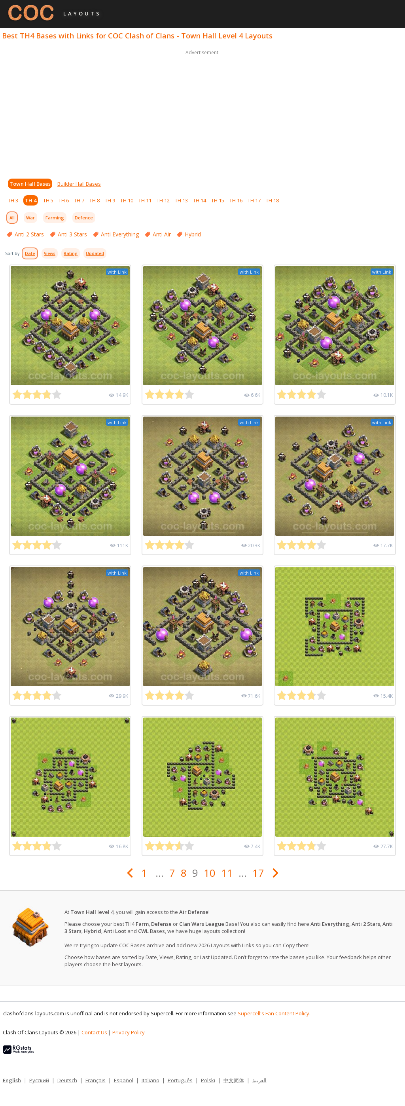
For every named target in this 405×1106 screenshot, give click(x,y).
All (12, 218)
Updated (95, 253)
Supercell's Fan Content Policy (273, 1013)
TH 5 (48, 200)
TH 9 (110, 200)
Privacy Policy (128, 1032)
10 (210, 873)
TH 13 (181, 200)
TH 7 (79, 200)
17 (258, 873)
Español (123, 1080)
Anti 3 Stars (72, 234)
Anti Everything (120, 234)
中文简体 (233, 1080)
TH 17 (254, 200)
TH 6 (64, 200)
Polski (208, 1080)
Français (95, 1080)
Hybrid (193, 234)
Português (180, 1080)
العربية (259, 1080)
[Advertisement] (202, 112)
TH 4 (30, 200)
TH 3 (13, 200)
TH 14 (199, 200)
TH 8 (94, 200)
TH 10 (126, 200)
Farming (54, 218)
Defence (84, 218)
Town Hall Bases (30, 183)
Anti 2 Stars (29, 234)
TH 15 (217, 200)
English (12, 1080)
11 (227, 873)
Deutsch (67, 1080)
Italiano (150, 1080)
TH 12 (163, 200)
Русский (39, 1080)
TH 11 (144, 200)
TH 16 (235, 200)
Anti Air (162, 234)
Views (49, 253)
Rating (71, 253)
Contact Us (94, 1032)
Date (30, 253)
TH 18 (272, 200)
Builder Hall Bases (79, 183)
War (30, 218)
